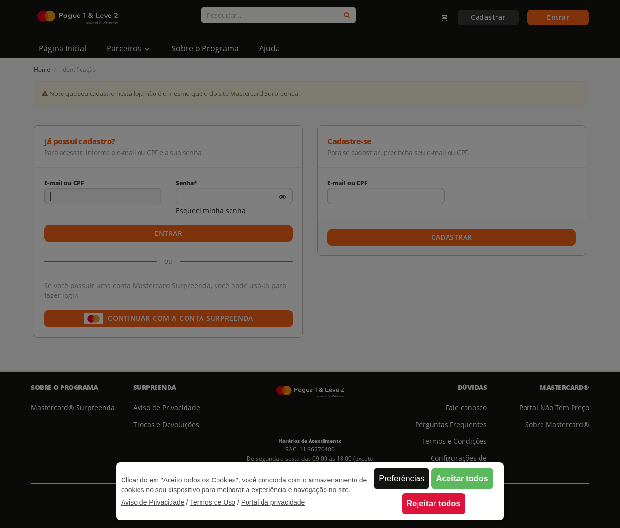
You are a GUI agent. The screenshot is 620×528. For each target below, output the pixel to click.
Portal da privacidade (273, 502)
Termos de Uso (212, 502)
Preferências (401, 478)
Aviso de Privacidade (152, 502)
